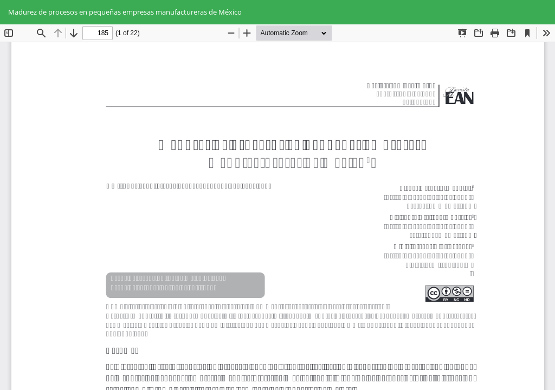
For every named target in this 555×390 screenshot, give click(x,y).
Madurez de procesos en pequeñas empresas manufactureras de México (125, 12)
